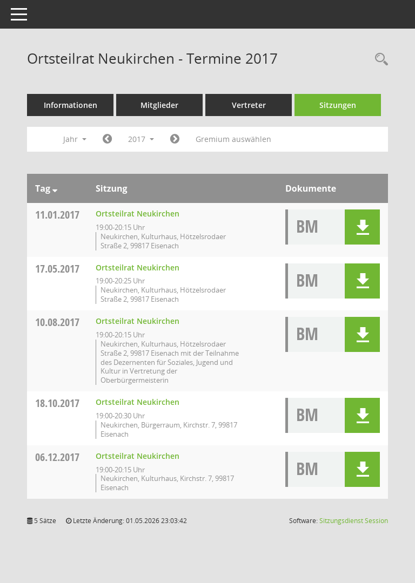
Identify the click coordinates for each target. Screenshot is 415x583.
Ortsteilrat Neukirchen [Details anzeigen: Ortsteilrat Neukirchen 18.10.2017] (137, 402)
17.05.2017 (57, 268)
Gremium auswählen (233, 139)
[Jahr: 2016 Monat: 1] (107, 139)
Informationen (70, 105)
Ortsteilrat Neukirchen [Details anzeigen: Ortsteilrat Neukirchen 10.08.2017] (137, 321)
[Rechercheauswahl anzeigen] (379, 60)
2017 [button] (141, 139)
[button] (362, 227)
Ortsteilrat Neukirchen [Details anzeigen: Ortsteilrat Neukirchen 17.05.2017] (137, 267)
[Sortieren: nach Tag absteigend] (54, 188)
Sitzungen (337, 105)
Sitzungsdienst (353, 520)
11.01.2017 (57, 214)
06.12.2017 (57, 457)
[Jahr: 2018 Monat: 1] (175, 139)
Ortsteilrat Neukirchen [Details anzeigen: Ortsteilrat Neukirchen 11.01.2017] (137, 213)
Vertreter (249, 105)
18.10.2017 (57, 403)
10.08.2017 (57, 322)
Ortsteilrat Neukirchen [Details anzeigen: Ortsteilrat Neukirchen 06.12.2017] (137, 456)
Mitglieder (159, 105)
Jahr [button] (74, 139)
